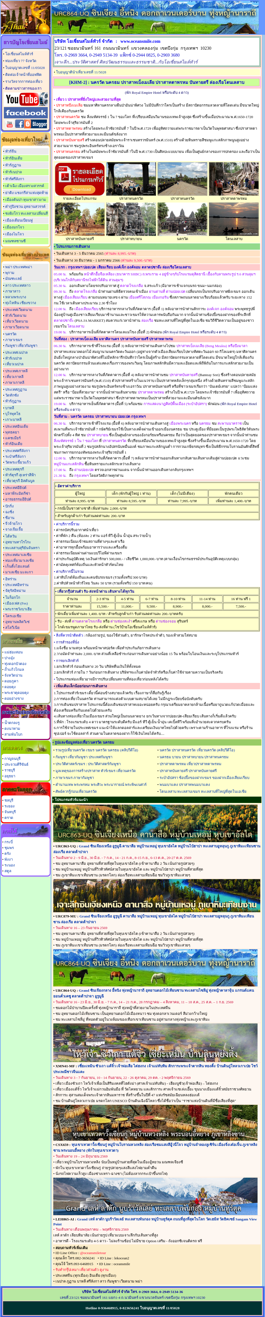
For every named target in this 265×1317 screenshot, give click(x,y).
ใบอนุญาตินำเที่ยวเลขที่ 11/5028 (81, 72)
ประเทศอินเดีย (16, 426)
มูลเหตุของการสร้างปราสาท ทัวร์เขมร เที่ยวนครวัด (95, 771)
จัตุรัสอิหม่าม (15, 591)
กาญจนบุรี (12, 759)
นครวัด (11, 334)
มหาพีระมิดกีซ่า (17, 493)
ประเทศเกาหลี (16, 371)
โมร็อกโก (12, 597)
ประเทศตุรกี (14, 469)
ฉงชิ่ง (9, 512)
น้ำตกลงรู (12, 723)
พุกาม (9, 273)
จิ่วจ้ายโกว (13, 524)
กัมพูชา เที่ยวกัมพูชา (21, 346)
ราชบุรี (9, 770)
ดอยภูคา (11, 681)
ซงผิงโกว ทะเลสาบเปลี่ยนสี (26, 213)
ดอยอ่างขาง (14, 698)
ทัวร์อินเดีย (13, 158)
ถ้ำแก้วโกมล (14, 669)
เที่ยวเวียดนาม (16, 321)
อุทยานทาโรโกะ (18, 542)
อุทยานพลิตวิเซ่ (17, 622)
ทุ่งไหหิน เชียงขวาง (20, 303)
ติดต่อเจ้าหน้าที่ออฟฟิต (23, 75)
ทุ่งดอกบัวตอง (15, 664)
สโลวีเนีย (12, 628)
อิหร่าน (10, 579)
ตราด (8, 818)
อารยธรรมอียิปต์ (18, 499)
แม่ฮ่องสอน (13, 652)
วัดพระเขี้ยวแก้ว (18, 462)
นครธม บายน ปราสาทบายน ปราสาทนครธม (194, 757)
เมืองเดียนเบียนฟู (19, 220)
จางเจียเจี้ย (14, 529)
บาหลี (9, 408)
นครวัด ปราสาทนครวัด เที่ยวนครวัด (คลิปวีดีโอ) (197, 750)
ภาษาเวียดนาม (17, 327)
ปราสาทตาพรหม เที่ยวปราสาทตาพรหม (190, 764)
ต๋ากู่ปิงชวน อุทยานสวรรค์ (25, 206)
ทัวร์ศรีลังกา (14, 179)
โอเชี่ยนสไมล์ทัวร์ (19, 54)
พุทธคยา (12, 432)
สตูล (7, 871)
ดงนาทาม (12, 729)
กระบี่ (8, 842)
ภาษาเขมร (13, 340)
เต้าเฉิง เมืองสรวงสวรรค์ (24, 186)
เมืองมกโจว (14, 227)
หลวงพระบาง (15, 297)
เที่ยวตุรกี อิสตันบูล (20, 481)
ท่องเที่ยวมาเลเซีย (19, 560)
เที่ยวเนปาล (14, 364)
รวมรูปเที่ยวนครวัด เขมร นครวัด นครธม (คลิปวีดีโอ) (96, 750)
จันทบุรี (10, 812)
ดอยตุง (10, 687)
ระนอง (9, 865)
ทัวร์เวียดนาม (15, 315)
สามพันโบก (13, 734)
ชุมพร (9, 848)
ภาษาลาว (12, 291)
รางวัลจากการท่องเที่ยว (23, 81)
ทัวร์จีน (10, 151)
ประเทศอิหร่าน (16, 585)
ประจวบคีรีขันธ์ (16, 764)
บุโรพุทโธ (12, 414)
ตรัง (7, 854)
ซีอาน (9, 518)
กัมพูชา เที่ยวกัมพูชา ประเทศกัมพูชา (83, 757)
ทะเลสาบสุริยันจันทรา (22, 548)
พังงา (8, 859)
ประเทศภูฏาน (16, 389)
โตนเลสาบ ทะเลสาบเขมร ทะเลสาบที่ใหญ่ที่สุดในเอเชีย (203, 791)
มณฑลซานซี (15, 241)
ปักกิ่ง (9, 506)
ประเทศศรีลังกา (17, 451)
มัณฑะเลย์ (13, 278)
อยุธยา (9, 776)
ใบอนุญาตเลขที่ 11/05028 (25, 68)
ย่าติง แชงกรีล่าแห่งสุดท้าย (26, 193)
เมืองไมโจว (14, 234)
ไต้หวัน (11, 536)
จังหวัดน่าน (13, 675)
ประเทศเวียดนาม (18, 310)
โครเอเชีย (13, 616)
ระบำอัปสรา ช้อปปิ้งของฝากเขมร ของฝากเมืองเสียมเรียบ (204, 778)
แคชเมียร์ (13, 438)
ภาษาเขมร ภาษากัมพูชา (74, 778)
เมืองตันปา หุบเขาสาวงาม (25, 200)
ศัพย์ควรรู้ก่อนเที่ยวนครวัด (76, 791)
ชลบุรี (8, 800)
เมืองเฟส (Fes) (16, 603)
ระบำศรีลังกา (15, 456)
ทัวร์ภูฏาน (13, 165)
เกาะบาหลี (13, 419)
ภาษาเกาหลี (14, 383)
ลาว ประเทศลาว (17, 285)
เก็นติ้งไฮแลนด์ (17, 566)
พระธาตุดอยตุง (16, 693)
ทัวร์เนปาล (13, 172)
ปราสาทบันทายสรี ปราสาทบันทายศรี (188, 771)
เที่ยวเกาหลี (14, 377)
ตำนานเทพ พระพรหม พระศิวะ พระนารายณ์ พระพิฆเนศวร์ (101, 785)
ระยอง (9, 806)
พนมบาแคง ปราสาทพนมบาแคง (185, 785)
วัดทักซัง (12, 395)
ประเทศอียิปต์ (15, 488)
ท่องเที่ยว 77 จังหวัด (20, 61)
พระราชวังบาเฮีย (18, 609)
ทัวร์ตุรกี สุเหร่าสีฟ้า (20, 475)
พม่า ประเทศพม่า (18, 267)
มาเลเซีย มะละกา (19, 572)
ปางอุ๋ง (9, 658)
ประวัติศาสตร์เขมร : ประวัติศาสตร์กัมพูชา (88, 764)
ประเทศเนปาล (16, 352)
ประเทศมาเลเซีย (18, 555)
